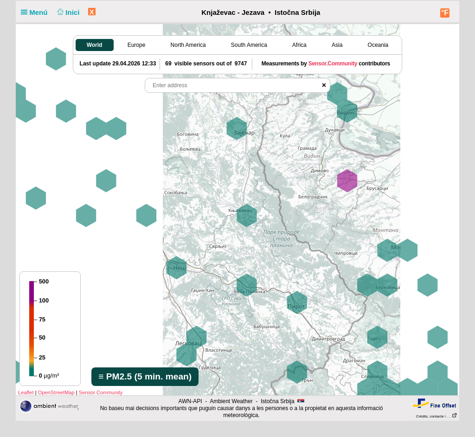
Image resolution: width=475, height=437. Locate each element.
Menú (36, 12)
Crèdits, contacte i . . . (436, 416)
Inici (67, 12)
